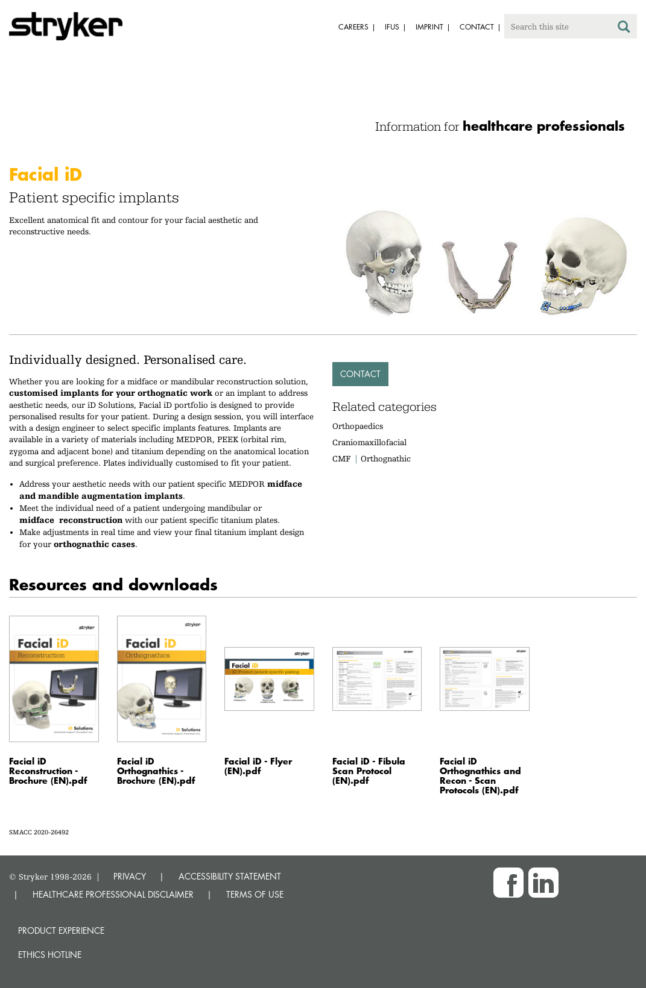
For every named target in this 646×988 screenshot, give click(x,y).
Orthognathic (386, 458)
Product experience (61, 930)
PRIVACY (129, 876)
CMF (341, 458)
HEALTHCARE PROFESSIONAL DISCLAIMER (113, 894)
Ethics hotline (49, 954)
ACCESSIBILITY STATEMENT (230, 876)
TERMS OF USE (254, 894)
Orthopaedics (357, 426)
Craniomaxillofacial (369, 442)
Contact (360, 374)
